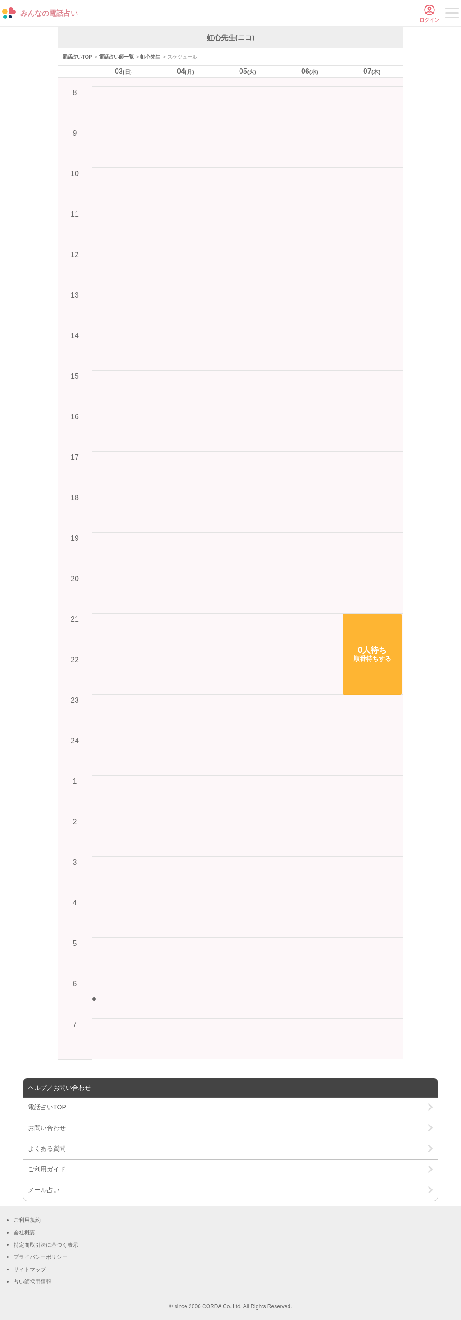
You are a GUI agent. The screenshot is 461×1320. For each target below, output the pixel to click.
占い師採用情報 (32, 1282)
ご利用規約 (27, 1220)
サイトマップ (30, 1269)
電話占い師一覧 (116, 56)
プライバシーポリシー (41, 1257)
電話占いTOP (77, 56)
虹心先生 (150, 56)
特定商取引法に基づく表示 (46, 1245)
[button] (372, 654)
